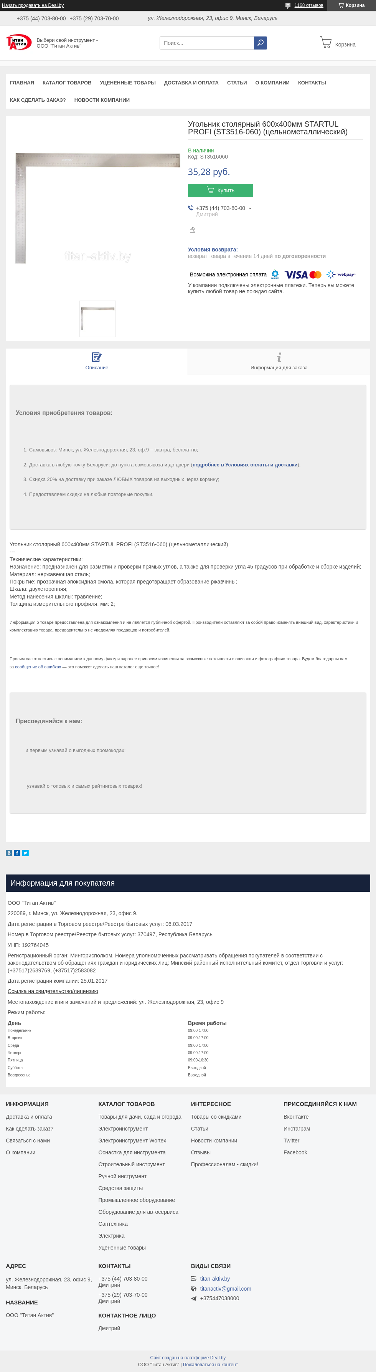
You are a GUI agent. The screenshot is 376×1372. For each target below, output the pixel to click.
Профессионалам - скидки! (224, 1164)
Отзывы (201, 1152)
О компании (272, 83)
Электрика (111, 1236)
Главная (22, 83)
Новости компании (102, 100)
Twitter (291, 1140)
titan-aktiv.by (215, 1279)
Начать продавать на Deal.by (33, 5)
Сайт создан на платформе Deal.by (188, 1357)
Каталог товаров (67, 83)
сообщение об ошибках (38, 667)
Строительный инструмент (131, 1164)
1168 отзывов (309, 5)
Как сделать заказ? (38, 100)
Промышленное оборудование (136, 1200)
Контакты (312, 83)
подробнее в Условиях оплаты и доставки (245, 465)
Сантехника (112, 1224)
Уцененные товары (128, 83)
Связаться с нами (28, 1140)
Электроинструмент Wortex (132, 1140)
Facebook (295, 1152)
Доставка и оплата (191, 83)
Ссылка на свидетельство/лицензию (53, 991)
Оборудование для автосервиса (138, 1212)
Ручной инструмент (122, 1176)
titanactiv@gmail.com (225, 1289)
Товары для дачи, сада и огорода (139, 1117)
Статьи (237, 83)
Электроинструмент (123, 1129)
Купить (226, 190)
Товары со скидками (216, 1117)
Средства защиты (120, 1188)
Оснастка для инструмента (131, 1152)
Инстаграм (297, 1129)
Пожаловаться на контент (210, 1364)
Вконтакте (296, 1117)
